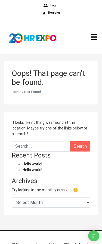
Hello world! (32, 164)
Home (16, 92)
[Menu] (92, 37)
